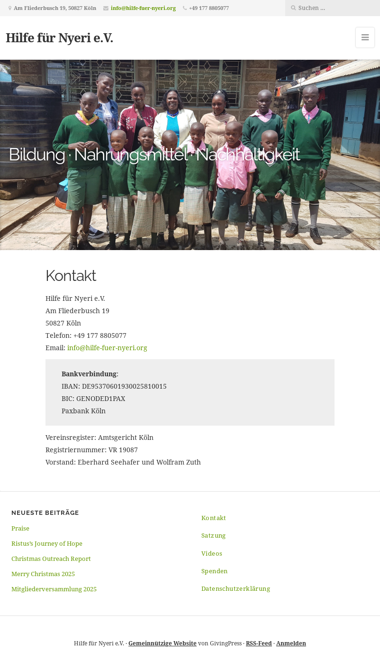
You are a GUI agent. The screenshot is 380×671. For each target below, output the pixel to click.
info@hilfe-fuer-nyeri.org (143, 7)
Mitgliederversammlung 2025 (54, 589)
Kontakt (213, 517)
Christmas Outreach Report (51, 558)
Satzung (213, 535)
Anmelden (291, 643)
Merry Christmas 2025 (43, 573)
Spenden (214, 571)
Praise (20, 528)
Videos (211, 553)
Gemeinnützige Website (162, 643)
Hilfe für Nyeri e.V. (59, 37)
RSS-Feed (259, 643)
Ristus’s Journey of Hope (46, 543)
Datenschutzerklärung (235, 588)
